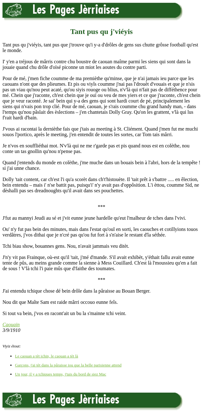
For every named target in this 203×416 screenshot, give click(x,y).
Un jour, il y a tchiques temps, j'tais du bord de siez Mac (60, 374)
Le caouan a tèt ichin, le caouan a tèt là (46, 356)
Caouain (11, 324)
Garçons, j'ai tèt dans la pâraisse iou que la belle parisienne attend (68, 365)
